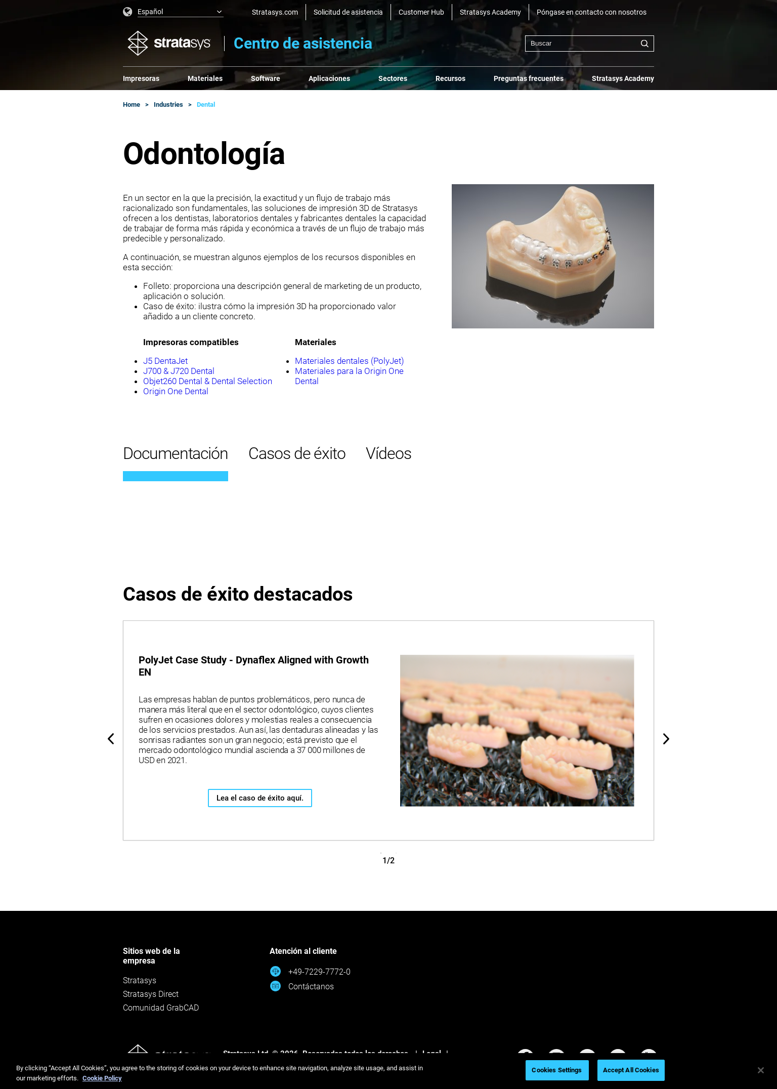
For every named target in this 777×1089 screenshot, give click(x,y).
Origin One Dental (175, 391)
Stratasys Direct (151, 994)
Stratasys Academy (490, 12)
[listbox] (173, 12)
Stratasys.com (275, 12)
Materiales (205, 78)
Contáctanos (302, 986)
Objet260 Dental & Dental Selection (207, 381)
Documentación (175, 453)
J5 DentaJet (165, 361)
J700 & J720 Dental (178, 371)
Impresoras (141, 78)
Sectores (392, 78)
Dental (206, 104)
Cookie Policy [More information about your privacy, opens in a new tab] (102, 1078)
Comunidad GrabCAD (161, 1008)
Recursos (450, 78)
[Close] (761, 1070)
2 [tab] (396, 853)
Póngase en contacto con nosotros (591, 12)
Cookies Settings (557, 1070)
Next (666, 738)
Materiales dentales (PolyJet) (349, 361)
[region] (388, 1071)
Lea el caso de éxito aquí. (260, 798)
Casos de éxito (297, 453)
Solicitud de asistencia (348, 12)
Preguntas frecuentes (529, 78)
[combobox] (590, 43)
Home (131, 104)
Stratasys (139, 980)
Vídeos (388, 453)
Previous (111, 738)
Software (265, 78)
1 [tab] (381, 853)
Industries (168, 104)
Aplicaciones (329, 78)
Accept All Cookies (631, 1070)
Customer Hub (421, 12)
